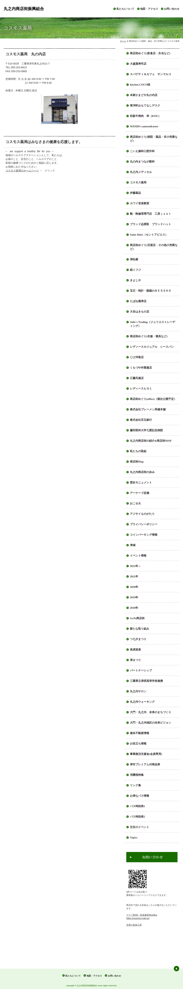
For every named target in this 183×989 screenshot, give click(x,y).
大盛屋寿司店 (138, 63)
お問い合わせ (171, 9)
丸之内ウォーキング (142, 701)
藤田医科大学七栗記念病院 (146, 430)
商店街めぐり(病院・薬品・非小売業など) (154, 138)
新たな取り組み (139, 628)
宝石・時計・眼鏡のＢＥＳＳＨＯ (150, 290)
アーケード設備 (139, 492)
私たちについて (125, 9)
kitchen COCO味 (140, 84)
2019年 (134, 597)
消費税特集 (137, 774)
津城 (132, 545)
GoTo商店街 (137, 618)
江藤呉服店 (137, 378)
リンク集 (135, 785)
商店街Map (137, 461)
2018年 (134, 607)
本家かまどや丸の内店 (143, 95)
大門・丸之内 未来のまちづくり (150, 712)
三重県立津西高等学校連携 (146, 680)
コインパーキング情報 (143, 534)
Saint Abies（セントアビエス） (149, 234)
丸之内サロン (138, 691)
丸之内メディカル (141, 172)
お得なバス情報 (139, 795)
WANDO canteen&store (144, 126)
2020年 (134, 586)
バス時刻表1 (137, 806)
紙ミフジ (135, 269)
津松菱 (134, 259)
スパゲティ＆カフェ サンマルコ (150, 74)
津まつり (135, 660)
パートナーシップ (141, 670)
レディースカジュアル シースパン (152, 346)
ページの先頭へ (176, 968)
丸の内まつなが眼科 (142, 161)
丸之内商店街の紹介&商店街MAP (150, 440)
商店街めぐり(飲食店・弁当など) (150, 53)
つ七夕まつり (138, 639)
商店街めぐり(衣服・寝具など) (148, 336)
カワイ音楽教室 (139, 203)
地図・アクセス (149, 9)
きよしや (135, 280)
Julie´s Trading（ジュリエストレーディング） (152, 324)
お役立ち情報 (138, 743)
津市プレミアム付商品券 (145, 764)
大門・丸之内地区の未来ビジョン (150, 722)
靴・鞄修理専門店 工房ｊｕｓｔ (150, 213)
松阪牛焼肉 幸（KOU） (145, 115)
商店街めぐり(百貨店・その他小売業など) (154, 247)
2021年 (134, 576)
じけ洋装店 (137, 357)
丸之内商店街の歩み (142, 472)
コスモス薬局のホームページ (22, 170)
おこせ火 (135, 503)
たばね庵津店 (138, 301)
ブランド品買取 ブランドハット (150, 224)
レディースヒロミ (141, 388)
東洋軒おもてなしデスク (145, 105)
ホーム (123, 41)
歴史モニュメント (141, 482)
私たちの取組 (138, 451)
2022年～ (135, 566)
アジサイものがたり (142, 513)
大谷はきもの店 (139, 311)
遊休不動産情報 (139, 733)
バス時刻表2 (137, 816)
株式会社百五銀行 (141, 419)
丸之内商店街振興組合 (24, 8)
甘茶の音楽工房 (134, 925)
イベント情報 (138, 555)
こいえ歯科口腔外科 (142, 151)
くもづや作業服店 (141, 367)
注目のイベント (139, 827)
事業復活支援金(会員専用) (146, 754)
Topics (133, 837)
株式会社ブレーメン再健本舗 (148, 409)
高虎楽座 (135, 649)
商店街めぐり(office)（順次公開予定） (153, 399)
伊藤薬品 (135, 192)
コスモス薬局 (138, 182)
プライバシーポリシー (143, 524)
